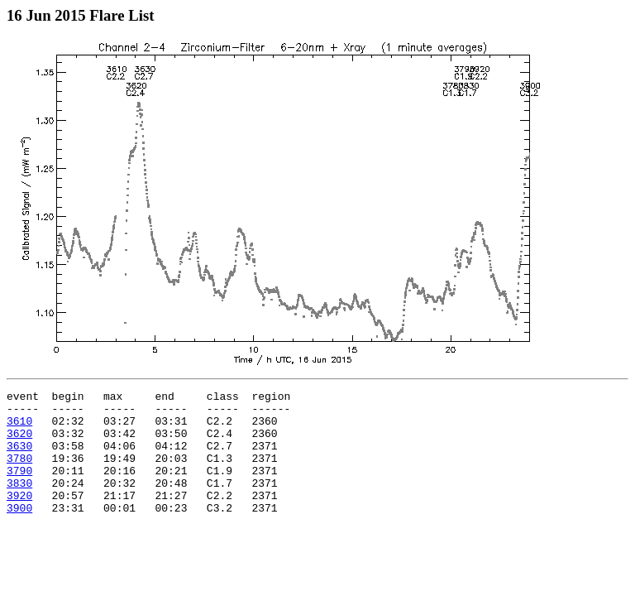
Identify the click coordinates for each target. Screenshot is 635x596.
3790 (19, 487)
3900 (19, 532)
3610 (19, 428)
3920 (19, 517)
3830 (19, 502)
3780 (19, 472)
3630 (19, 457)
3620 (19, 442)
